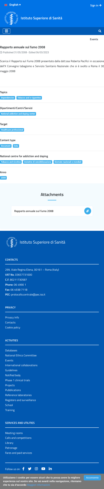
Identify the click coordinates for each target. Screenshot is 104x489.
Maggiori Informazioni (38, 484)
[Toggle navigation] (6, 31)
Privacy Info (12, 317)
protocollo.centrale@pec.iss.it (28, 294)
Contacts (10, 322)
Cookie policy (12, 327)
